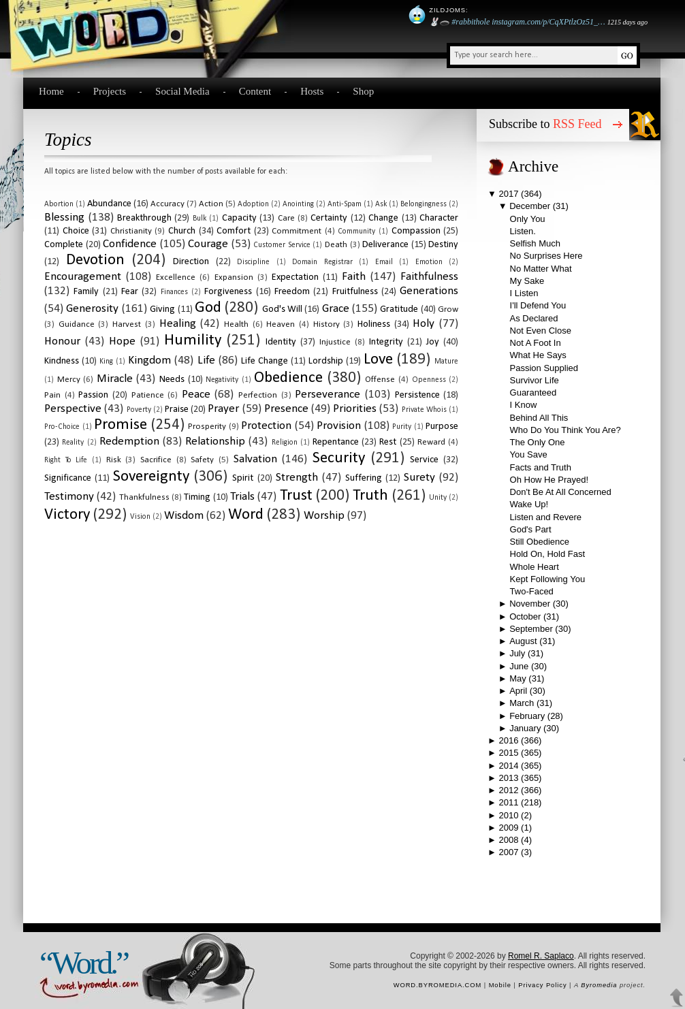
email (384, 262)
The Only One (537, 442)
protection (266, 426)
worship (324, 516)
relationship (215, 441)
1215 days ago (627, 22)
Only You (527, 219)
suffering (363, 478)
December (529, 206)
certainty (328, 218)
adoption (253, 204)
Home (51, 91)
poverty (139, 410)
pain (52, 395)
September (531, 629)
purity (401, 427)
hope (122, 341)
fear (129, 292)
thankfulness (144, 497)
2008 (509, 840)
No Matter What (541, 268)
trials (242, 496)
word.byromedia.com (438, 985)
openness (429, 380)
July (517, 653)
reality (73, 442)
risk (113, 459)
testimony (69, 496)
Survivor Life (534, 380)
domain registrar (322, 262)
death (336, 244)
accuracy (167, 203)
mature (446, 361)
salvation (255, 459)
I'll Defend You (538, 305)
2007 (509, 852)
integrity (386, 342)
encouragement (82, 277)
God (208, 308)
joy (432, 342)
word (246, 515)
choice (76, 231)
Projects (109, 91)
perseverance (327, 394)
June (518, 666)
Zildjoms (447, 10)
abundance (109, 204)
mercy (68, 379)
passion (93, 395)
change (383, 218)
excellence (175, 277)
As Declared (534, 318)
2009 (509, 827)
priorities (355, 409)
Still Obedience (539, 541)
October (525, 616)
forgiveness (228, 292)
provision (339, 426)
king (106, 361)
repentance (336, 442)
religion (285, 442)
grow (448, 309)
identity (281, 342)
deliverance (385, 245)
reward (431, 442)
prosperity (207, 426)
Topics (68, 139)
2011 (509, 802)
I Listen (524, 293)
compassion (416, 231)
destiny (443, 245)
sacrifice (156, 459)
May (517, 678)
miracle (115, 379)
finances (174, 292)
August (523, 641)
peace (196, 394)
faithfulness (429, 277)
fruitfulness (355, 292)
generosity (92, 309)
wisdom (184, 516)
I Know (523, 405)
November (529, 603)
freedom (292, 292)
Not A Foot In (535, 343)
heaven (280, 324)
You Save (528, 454)
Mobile (500, 985)
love (378, 360)
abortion (59, 204)
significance (67, 478)
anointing (298, 204)
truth (370, 496)
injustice (335, 342)
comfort (234, 231)
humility (192, 341)
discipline (253, 262)
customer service (281, 245)
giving (162, 309)
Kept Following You (548, 579)
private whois (424, 410)
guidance (77, 324)
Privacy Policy (542, 985)
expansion (233, 277)
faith (354, 277)
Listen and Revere (546, 517)
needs (172, 379)
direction (191, 262)
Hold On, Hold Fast (548, 554)
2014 (509, 765)
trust (296, 496)
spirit (242, 478)
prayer (223, 409)
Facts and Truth (540, 467)
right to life (65, 460)
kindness (61, 361)
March (521, 703)
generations (429, 291)
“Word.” (83, 962)
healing (177, 324)
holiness (373, 324)
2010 (509, 815)
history (326, 324)
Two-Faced (532, 591)
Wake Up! (529, 504)
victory (67, 515)
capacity (239, 218)
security (339, 458)
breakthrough (144, 218)
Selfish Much (535, 243)
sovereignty (151, 477)
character (438, 218)
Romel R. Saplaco (541, 956)
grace (335, 309)
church (181, 231)
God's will (282, 309)
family (86, 292)
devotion (95, 260)
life (206, 360)
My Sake (527, 281)
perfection (257, 395)
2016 (509, 740)
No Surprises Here (546, 256)
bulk (199, 218)
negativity (222, 380)
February (527, 716)
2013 (509, 778)
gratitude (399, 309)
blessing (64, 217)
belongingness (423, 204)
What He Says (538, 355)
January (525, 728)
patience (147, 395)
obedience (288, 378)
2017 (509, 194)
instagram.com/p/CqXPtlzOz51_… (548, 22)
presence (286, 409)
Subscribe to (545, 124)
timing (197, 497)
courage (208, 244)
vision (140, 517)
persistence (417, 395)
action (211, 203)
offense (380, 379)
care (286, 218)
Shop (363, 91)
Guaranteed (533, 392)
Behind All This (539, 418)
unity (438, 498)
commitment (296, 231)
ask (381, 204)
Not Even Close (540, 330)
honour (62, 341)
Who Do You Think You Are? (565, 430)
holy (423, 324)
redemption (129, 441)
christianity (131, 231)
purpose (442, 426)
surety (419, 477)
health (236, 324)
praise (177, 409)
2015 (509, 753)
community (356, 231)
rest (387, 442)
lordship (325, 361)
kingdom (149, 360)
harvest (126, 324)
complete (63, 245)
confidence (130, 244)
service (424, 460)
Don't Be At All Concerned (560, 492)
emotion (429, 262)
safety (202, 459)
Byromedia (599, 985)
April (518, 691)
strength (297, 477)
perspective (72, 409)
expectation (295, 277)
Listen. (523, 231)
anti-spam (345, 204)
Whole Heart (534, 567)
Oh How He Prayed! (549, 480)
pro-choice (62, 427)
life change (264, 361)
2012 (509, 790)
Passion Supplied (544, 368)
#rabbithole (470, 22)
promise (120, 425)
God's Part (531, 529)
